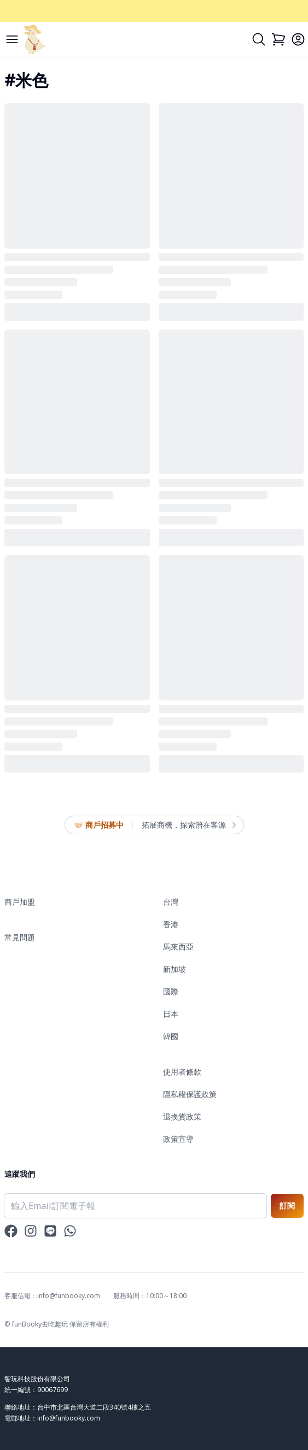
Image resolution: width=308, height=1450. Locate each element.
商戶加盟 (19, 902)
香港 (170, 924)
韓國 (170, 1036)
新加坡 (174, 969)
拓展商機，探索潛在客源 (188, 825)
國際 (170, 991)
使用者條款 (182, 1071)
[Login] (298, 39)
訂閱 (287, 1205)
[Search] (259, 39)
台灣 (170, 902)
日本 (170, 1014)
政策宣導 (178, 1139)
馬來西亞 (178, 946)
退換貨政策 (182, 1116)
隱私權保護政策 (190, 1094)
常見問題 (19, 937)
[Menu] (12, 39)
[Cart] (278, 39)
